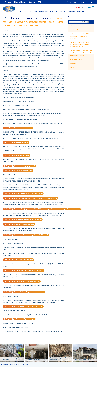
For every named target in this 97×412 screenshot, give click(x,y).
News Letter (71, 2)
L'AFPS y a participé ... (76, 68)
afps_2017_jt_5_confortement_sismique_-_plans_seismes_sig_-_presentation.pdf (31, 198)
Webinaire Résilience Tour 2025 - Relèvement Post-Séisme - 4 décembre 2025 (80, 36)
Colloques (72, 26)
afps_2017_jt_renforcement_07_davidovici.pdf (19, 320)
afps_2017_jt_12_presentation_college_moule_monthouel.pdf (24, 293)
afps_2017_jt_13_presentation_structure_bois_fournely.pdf (24, 307)
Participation (80, 11)
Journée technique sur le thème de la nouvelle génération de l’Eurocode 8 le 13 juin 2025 (81, 53)
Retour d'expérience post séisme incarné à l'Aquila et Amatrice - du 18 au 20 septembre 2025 (80, 44)
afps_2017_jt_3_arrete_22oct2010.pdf (17, 155)
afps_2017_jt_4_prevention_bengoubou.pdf (18, 171)
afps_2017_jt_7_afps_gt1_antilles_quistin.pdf (19, 225)
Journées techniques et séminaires (80, 30)
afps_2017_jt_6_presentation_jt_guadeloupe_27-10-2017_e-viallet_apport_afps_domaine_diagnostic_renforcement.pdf (43, 209)
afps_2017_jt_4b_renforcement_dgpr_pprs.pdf (19, 166)
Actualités (62, 11)
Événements (71, 11)
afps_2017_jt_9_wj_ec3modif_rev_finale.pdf (19, 260)
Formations (73, 64)
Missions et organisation (30, 11)
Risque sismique (43, 11)
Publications (53, 11)
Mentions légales (24, 365)
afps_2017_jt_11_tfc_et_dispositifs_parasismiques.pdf (22, 282)
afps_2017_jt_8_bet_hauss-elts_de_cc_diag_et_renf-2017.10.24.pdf (26, 235)
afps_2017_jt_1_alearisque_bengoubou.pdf (18, 128)
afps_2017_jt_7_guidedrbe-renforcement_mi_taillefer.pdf (23, 220)
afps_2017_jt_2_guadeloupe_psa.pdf (16, 142)
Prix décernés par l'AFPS (77, 60)
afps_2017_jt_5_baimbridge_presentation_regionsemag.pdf (24, 194)
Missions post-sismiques (77, 55)
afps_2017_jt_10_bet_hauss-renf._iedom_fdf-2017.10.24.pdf (24, 271)
